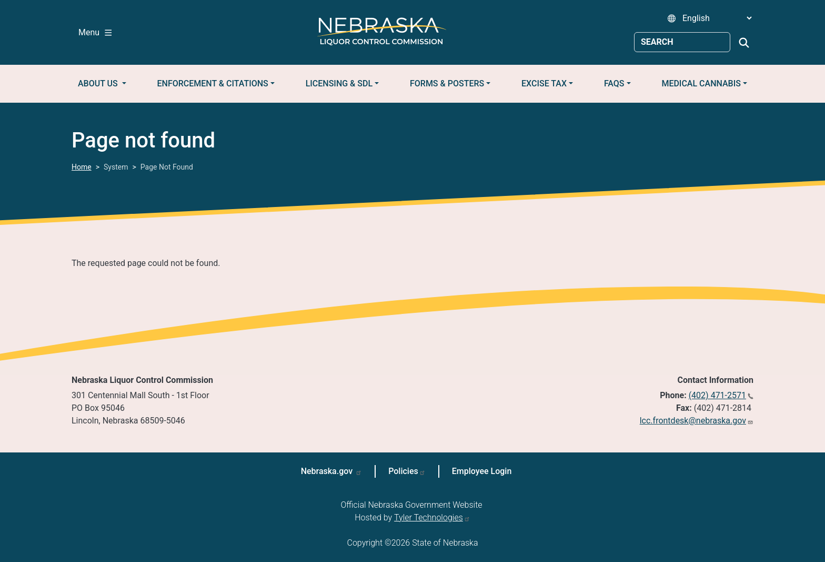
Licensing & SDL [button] (339, 83)
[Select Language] (716, 18)
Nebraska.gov (328, 471)
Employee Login (482, 471)
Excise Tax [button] (544, 83)
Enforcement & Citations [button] (212, 83)
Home (82, 167)
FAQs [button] (614, 83)
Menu (95, 32)
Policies (403, 471)
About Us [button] (99, 83)
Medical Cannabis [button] (701, 83)
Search (744, 42)
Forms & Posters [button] (447, 83)
